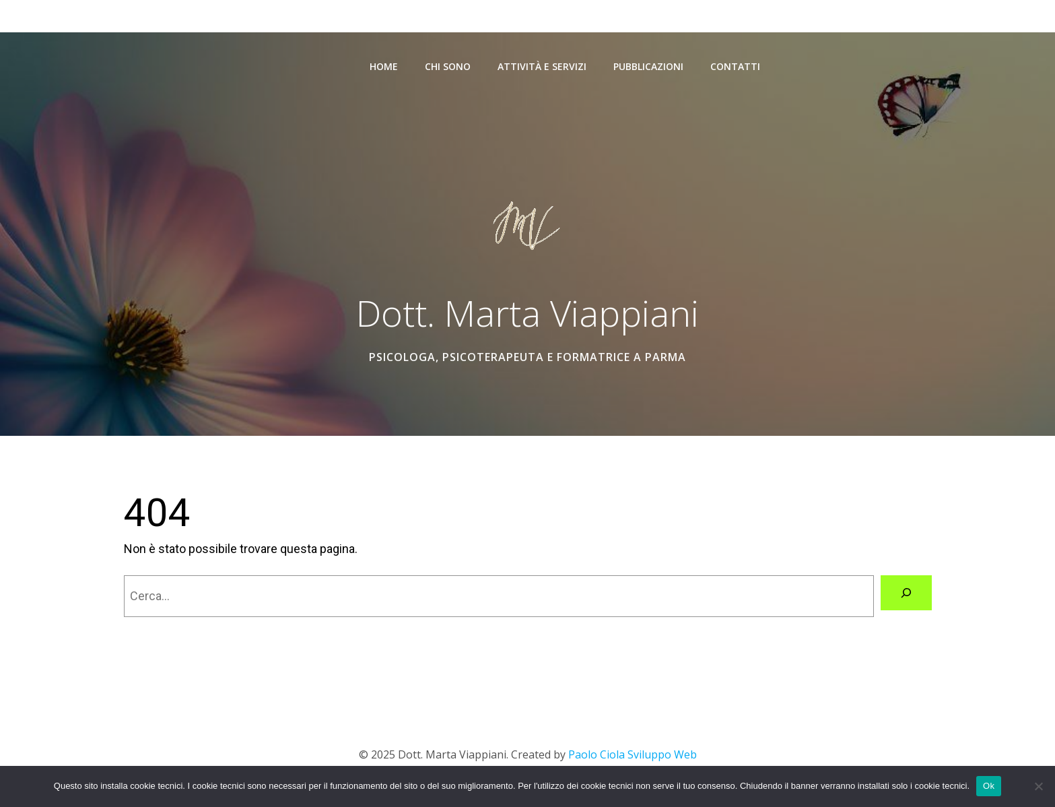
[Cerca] (906, 592)
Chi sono (448, 66)
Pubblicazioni (648, 66)
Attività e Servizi (542, 66)
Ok (988, 786)
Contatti (735, 66)
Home (384, 66)
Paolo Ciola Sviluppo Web (631, 754)
